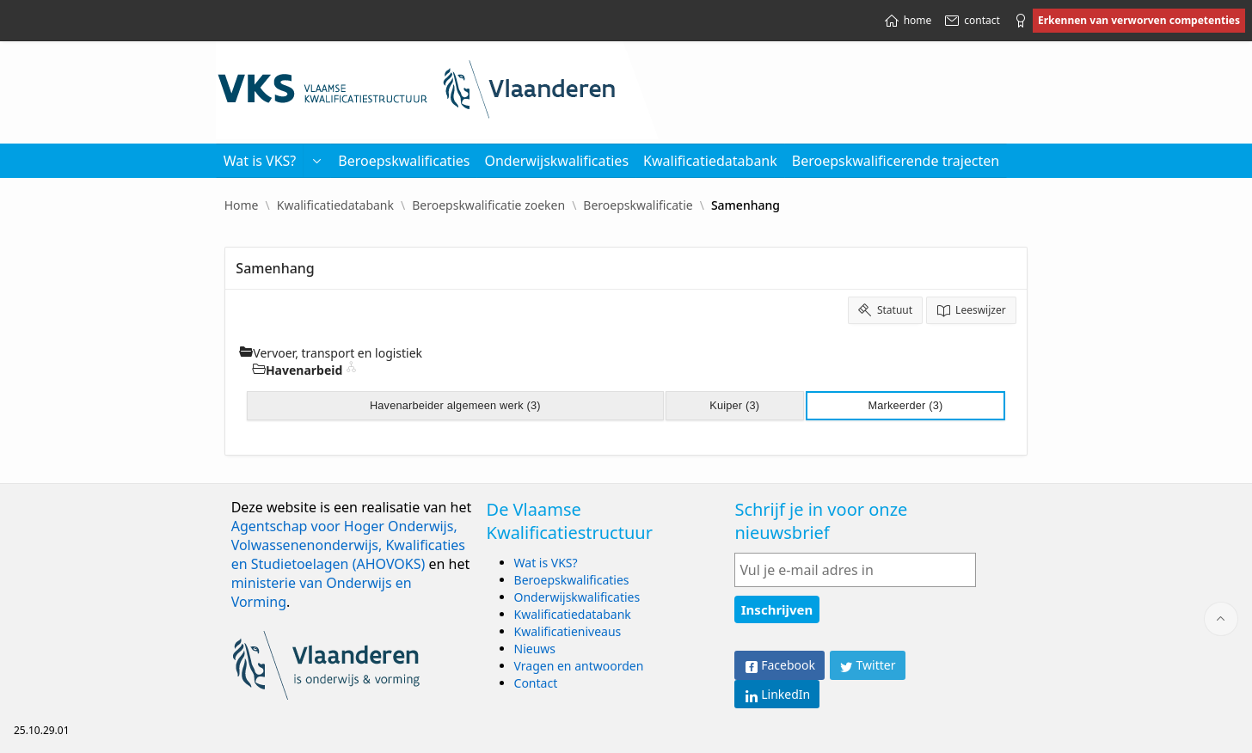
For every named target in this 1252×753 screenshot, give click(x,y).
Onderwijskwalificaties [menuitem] (556, 160)
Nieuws (535, 648)
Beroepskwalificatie (637, 205)
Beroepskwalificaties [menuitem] (404, 160)
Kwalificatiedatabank (335, 205)
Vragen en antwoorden (579, 666)
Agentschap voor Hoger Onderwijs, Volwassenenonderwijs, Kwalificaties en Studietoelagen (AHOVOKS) (348, 545)
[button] (316, 160)
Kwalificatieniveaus (568, 631)
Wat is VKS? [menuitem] (260, 160)
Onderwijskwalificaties (577, 597)
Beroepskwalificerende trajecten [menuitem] (895, 160)
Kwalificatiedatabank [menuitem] (710, 160)
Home (241, 205)
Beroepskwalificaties (571, 580)
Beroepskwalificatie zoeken (488, 205)
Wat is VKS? (546, 562)
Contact (536, 683)
